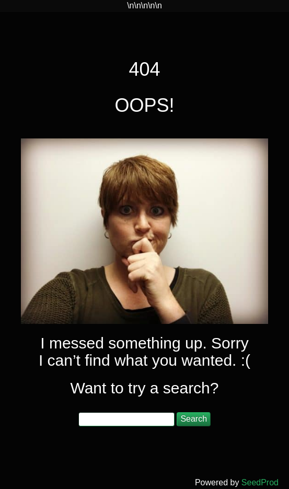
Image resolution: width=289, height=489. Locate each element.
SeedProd (260, 482)
